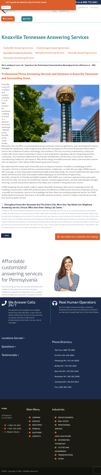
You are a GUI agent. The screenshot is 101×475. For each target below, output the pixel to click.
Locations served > (13, 338)
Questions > (9, 346)
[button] (83, 7)
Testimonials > (10, 354)
